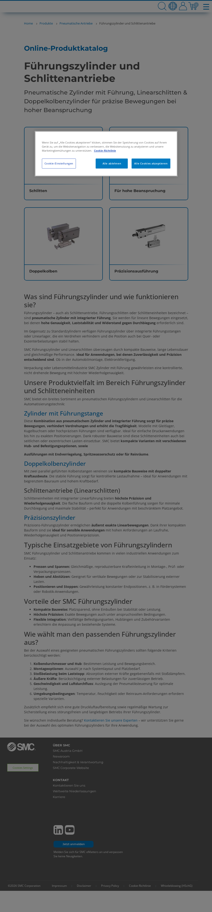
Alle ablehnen (112, 163)
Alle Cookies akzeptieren (151, 163)
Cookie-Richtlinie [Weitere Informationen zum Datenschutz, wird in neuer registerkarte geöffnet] (105, 150)
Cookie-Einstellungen (58, 163)
